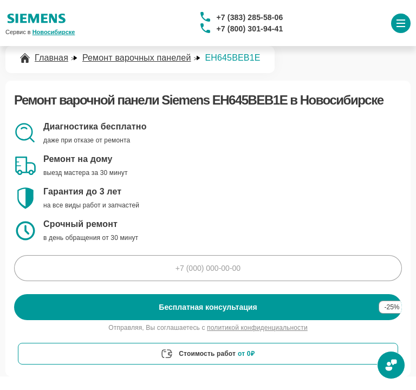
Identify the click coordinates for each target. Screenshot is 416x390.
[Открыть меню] (401, 23)
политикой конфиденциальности (257, 328)
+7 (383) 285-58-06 (250, 17)
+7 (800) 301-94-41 (250, 28)
